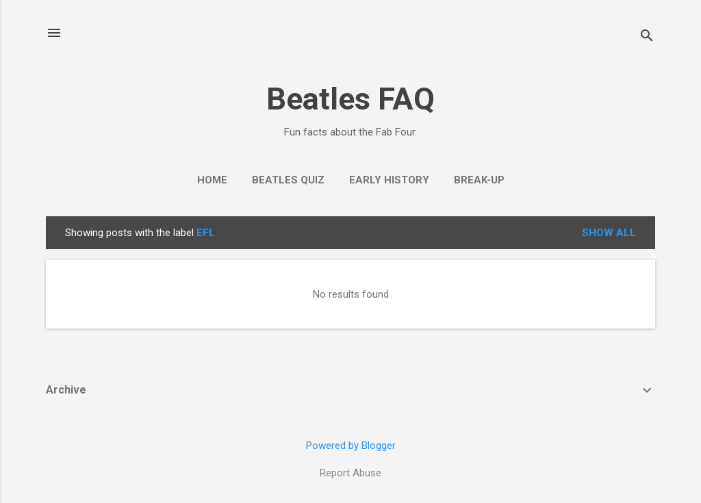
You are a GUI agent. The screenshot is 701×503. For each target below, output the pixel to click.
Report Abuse (350, 473)
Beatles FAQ (350, 99)
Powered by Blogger (351, 445)
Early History (389, 180)
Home (212, 180)
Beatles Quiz (288, 180)
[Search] (647, 37)
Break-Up (479, 180)
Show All (609, 233)
